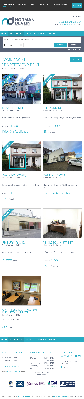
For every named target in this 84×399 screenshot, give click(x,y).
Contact (52, 33)
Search (60, 45)
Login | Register (73, 17)
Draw (74, 45)
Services (30, 33)
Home (4, 33)
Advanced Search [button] (73, 49)
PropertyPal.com (61, 396)
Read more (6, 7)
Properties (16, 33)
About (42, 33)
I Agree (77, 5)
